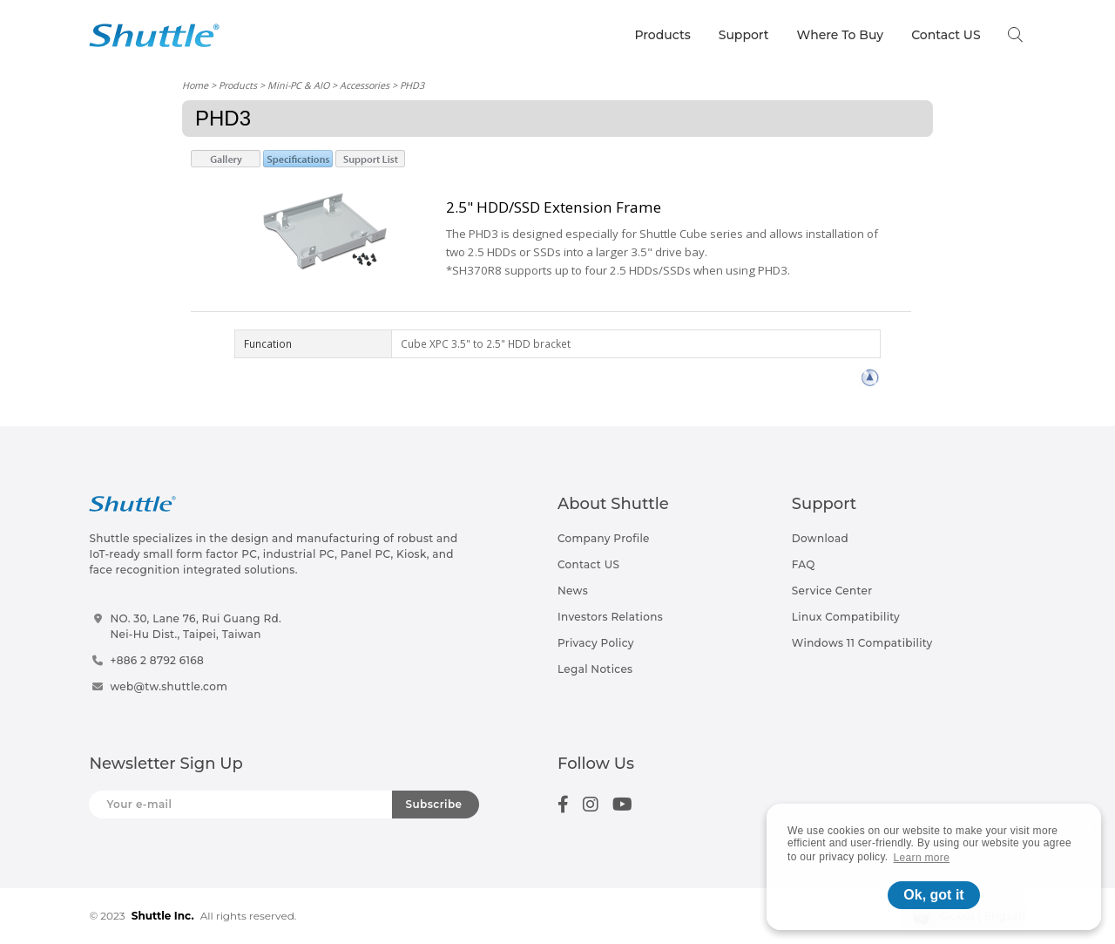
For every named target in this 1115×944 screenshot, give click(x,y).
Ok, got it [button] (933, 894)
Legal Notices (595, 669)
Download (820, 538)
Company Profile (604, 538)
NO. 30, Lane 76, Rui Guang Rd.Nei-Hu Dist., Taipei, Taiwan (195, 626)
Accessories (364, 85)
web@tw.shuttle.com (168, 686)
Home (195, 85)
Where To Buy (840, 35)
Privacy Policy (596, 642)
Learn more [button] (922, 858)
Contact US (945, 35)
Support (744, 35)
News (573, 590)
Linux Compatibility (846, 616)
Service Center (832, 590)
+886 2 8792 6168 (157, 660)
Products (662, 35)
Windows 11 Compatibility (862, 642)
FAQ (803, 564)
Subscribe (434, 804)
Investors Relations (610, 616)
